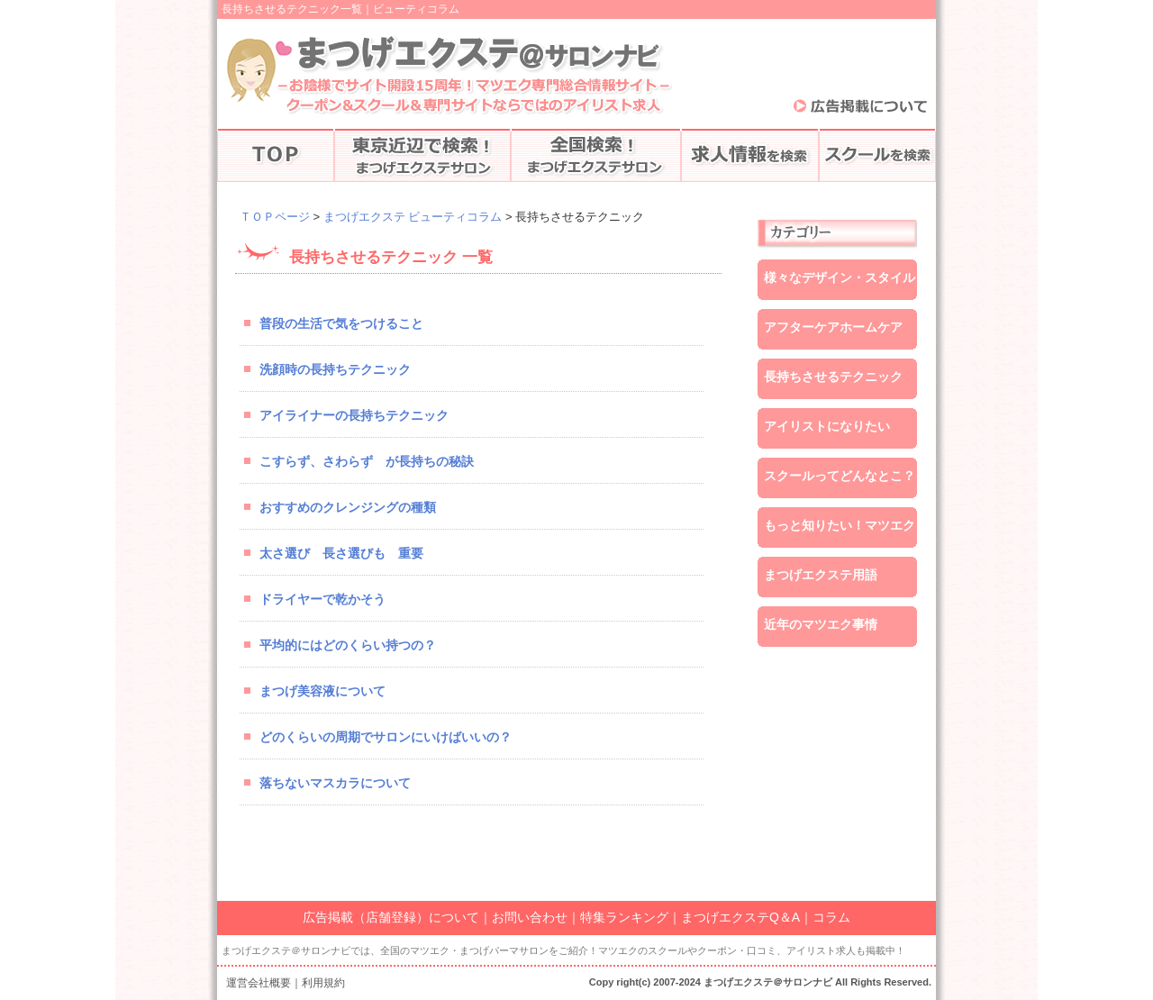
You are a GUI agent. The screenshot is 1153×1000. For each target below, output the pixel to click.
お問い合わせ (529, 917)
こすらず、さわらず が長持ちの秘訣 (366, 461)
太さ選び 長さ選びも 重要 (341, 553)
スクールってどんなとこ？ (839, 475)
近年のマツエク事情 (820, 624)
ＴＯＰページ (275, 216)
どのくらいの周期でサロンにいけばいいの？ (385, 737)
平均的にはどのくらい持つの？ (347, 645)
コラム (831, 917)
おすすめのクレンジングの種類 (347, 507)
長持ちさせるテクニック (833, 376)
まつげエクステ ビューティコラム (413, 216)
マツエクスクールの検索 (877, 155)
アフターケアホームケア (833, 327)
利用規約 (323, 983)
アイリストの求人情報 (750, 155)
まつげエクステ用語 (820, 575)
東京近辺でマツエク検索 (422, 155)
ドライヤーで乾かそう (322, 599)
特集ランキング (624, 917)
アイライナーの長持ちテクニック (354, 415)
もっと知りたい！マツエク (839, 525)
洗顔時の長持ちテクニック (335, 369)
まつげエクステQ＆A (740, 917)
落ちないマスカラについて (335, 783)
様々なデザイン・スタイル (839, 277)
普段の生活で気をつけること (341, 323)
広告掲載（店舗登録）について (391, 917)
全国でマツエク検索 (596, 155)
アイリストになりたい (827, 426)
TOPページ (275, 155)
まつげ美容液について (322, 691)
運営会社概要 (258, 983)
